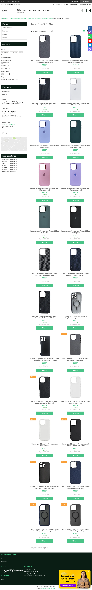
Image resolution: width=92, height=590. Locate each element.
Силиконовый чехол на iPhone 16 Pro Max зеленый (75, 146)
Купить (45, 72)
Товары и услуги (7, 27)
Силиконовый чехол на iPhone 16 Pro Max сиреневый (75, 189)
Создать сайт (10, 1)
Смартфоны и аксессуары (18, 18)
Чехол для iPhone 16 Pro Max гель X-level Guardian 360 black (75, 444)
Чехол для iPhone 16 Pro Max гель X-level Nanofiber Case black (44, 487)
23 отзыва (76, 1)
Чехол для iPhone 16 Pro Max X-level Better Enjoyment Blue (75, 487)
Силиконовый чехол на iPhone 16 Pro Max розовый (44, 189)
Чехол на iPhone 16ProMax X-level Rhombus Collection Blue (76, 274)
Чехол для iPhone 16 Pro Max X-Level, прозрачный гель (75, 402)
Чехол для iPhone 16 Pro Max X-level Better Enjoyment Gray (44, 61)
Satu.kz (54, 586)
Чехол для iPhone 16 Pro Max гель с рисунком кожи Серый (75, 359)
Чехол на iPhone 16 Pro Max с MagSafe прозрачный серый (75, 317)
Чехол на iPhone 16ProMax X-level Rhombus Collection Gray (44, 274)
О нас (39, 10)
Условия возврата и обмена (10, 559)
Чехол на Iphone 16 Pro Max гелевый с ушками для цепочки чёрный (44, 359)
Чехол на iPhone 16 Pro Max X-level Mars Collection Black (44, 104)
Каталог (6, 18)
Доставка (32, 10)
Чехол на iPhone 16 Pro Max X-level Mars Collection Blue (75, 61)
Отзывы (4, 38)
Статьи (4, 34)
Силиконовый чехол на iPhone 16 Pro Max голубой (44, 146)
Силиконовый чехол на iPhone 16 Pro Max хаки (44, 232)
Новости (5, 31)
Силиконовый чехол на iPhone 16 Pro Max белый (75, 104)
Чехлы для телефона (34, 18)
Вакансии (4, 562)
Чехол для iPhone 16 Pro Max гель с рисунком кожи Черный (44, 402)
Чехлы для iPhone (47, 18)
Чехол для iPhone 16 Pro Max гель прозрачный (44, 444)
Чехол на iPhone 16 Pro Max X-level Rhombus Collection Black (44, 317)
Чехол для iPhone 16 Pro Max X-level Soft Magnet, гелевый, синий (44, 530)
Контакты (46, 10)
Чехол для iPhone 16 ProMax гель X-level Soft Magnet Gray (76, 530)
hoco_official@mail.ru (10, 125)
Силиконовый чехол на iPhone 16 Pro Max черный (75, 232)
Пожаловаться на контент (48, 588)
